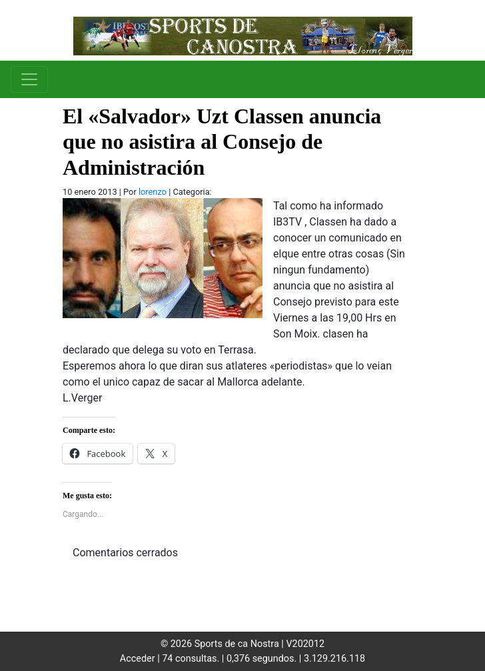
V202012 (305, 644)
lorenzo (153, 192)
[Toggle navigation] (29, 79)
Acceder (137, 658)
